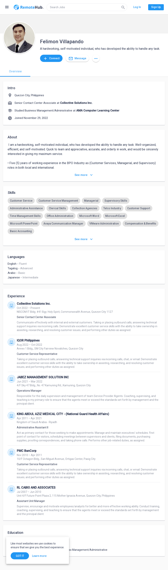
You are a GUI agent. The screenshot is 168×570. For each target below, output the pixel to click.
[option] (21, 201)
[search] (87, 7)
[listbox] (84, 216)
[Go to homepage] (28, 7)
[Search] (123, 7)
